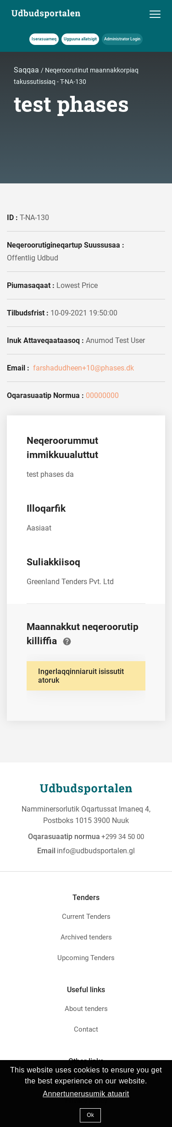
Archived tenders (86, 937)
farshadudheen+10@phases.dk (82, 368)
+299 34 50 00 (122, 837)
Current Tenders (86, 916)
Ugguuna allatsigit (80, 39)
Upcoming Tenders (86, 958)
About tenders (86, 1009)
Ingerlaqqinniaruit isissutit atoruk (81, 676)
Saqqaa (27, 70)
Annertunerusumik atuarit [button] (86, 1094)
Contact (86, 1029)
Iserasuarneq (44, 39)
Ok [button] (90, 1115)
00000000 (102, 395)
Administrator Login (122, 39)
